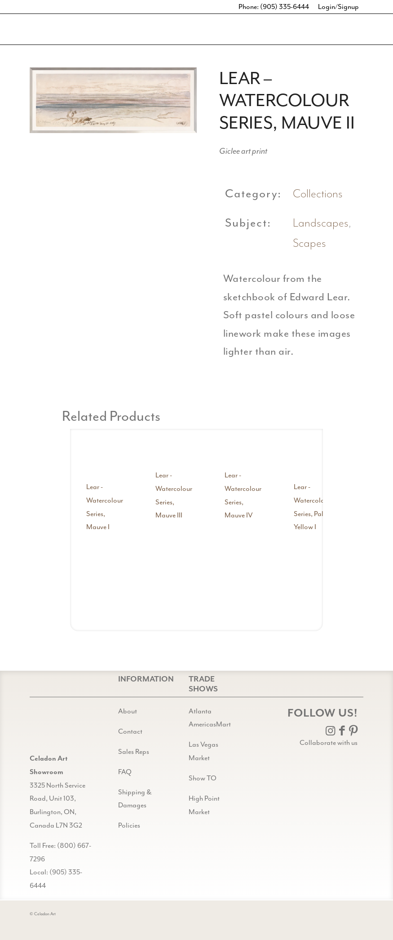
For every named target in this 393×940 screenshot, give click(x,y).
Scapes (309, 243)
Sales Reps (133, 751)
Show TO (202, 778)
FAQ (125, 771)
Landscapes (321, 223)
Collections (318, 194)
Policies (129, 825)
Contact (130, 731)
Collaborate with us (329, 742)
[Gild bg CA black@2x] (52, 729)
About (127, 711)
